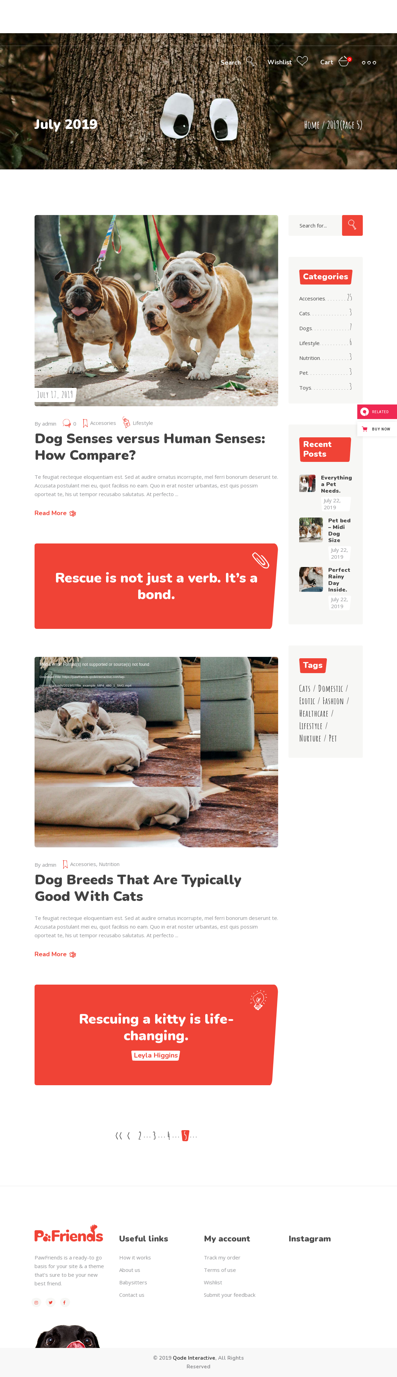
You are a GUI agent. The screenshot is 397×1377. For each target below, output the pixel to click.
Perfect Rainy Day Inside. (339, 580)
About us (129, 1269)
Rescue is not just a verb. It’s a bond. (156, 586)
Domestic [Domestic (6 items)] (330, 688)
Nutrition (109, 863)
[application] (156, 752)
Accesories (103, 422)
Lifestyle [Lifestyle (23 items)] (311, 726)
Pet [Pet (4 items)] (333, 738)
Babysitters (133, 1282)
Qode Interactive (194, 1358)
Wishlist (213, 1282)
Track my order (222, 1257)
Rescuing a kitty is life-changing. (156, 1027)
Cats (304, 313)
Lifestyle (143, 422)
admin (49, 423)
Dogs (305, 328)
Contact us (131, 1294)
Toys (305, 387)
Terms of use (220, 1269)
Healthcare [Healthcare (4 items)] (314, 713)
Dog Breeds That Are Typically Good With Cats (138, 888)
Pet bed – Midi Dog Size (339, 530)
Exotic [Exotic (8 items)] (307, 701)
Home (312, 124)
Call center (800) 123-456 (286, 6)
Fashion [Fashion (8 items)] (333, 701)
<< (119, 1135)
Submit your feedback (229, 1294)
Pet (303, 372)
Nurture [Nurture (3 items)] (310, 738)
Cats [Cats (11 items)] (305, 688)
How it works (135, 1257)
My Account (364, 6)
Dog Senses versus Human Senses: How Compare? (150, 447)
